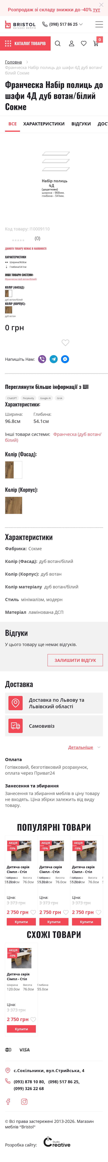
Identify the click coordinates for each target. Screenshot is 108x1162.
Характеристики (44, 124)
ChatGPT (18, 400)
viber (42, 359)
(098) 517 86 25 (63, 24)
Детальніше (80, 751)
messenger (65, 359)
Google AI (76, 400)
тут (96, 9)
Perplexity (47, 400)
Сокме (35, 553)
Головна (13, 62)
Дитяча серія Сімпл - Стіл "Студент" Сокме (18, 873)
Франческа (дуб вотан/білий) (21, 279)
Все (12, 124)
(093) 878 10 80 (29, 1085)
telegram (54, 359)
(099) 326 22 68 (29, 1092)
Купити (21, 926)
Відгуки (81, 124)
